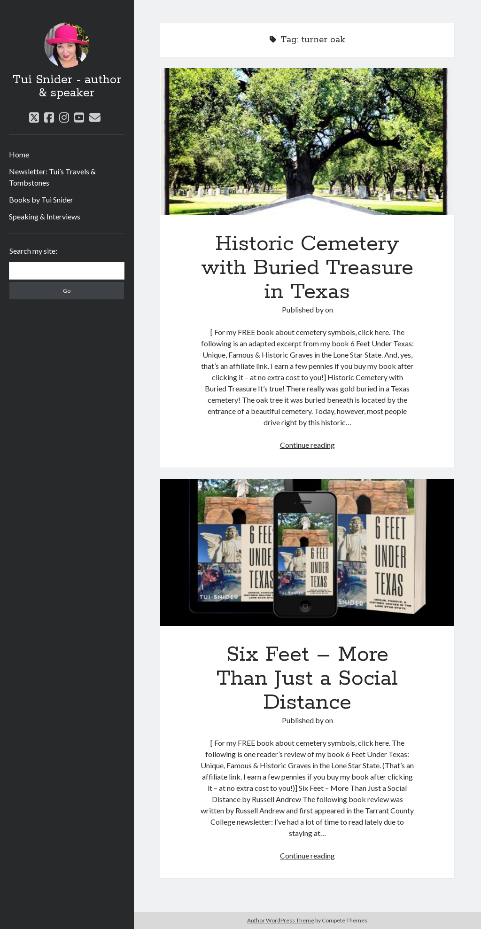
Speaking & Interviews (44, 216)
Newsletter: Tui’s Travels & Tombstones (52, 177)
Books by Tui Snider (41, 199)
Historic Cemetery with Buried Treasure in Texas (307, 141)
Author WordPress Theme (280, 920)
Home (19, 154)
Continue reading (307, 444)
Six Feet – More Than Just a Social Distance (307, 552)
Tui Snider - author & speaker (67, 86)
